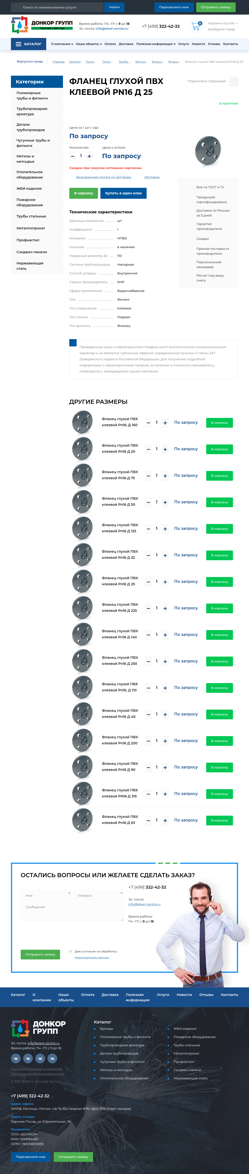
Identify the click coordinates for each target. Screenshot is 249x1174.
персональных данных (86, 957)
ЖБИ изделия (28, 185)
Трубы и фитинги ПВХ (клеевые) (125, 61)
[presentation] (57, 933)
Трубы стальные (31, 212)
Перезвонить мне (180, 7)
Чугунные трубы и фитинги (32, 143)
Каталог (71, 61)
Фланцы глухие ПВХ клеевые (175, 61)
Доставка (124, 44)
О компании (58, 44)
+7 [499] (162, 26)
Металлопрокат (30, 224)
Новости (197, 44)
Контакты (231, 44)
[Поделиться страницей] (234, 81)
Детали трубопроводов (30, 127)
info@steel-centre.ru (109, 28)
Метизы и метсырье (33, 157)
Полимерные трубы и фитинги (89, 61)
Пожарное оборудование (29, 198)
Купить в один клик (119, 193)
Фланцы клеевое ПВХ (158, 61)
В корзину (82, 193)
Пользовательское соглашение (33, 1069)
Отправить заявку (218, 7)
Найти (115, 7)
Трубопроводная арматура (31, 111)
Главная (55, 61)
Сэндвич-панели (30, 248)
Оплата (108, 44)
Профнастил (27, 236)
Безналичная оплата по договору (100, 177)
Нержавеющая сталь (29, 262)
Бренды (105, 1028)
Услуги (181, 44)
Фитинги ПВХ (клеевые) (141, 61)
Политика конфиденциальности (34, 1073)
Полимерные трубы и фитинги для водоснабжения (107, 61)
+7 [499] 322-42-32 (28, 1095)
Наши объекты (84, 44)
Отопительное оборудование (29, 170)
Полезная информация (152, 44)
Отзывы (214, 44)
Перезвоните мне (28, 1156)
